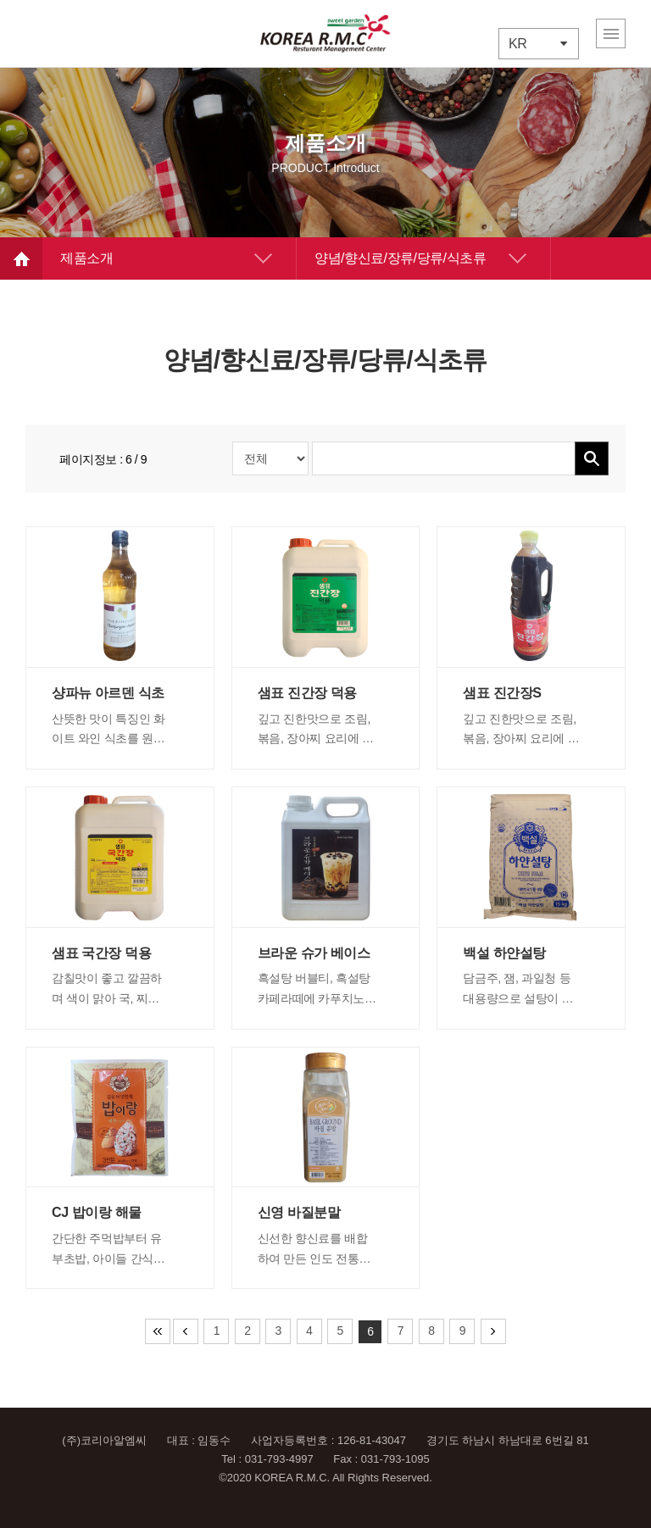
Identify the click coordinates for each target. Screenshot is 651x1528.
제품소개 (86, 258)
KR (517, 43)
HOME (21, 258)
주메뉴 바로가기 (0, 0)
